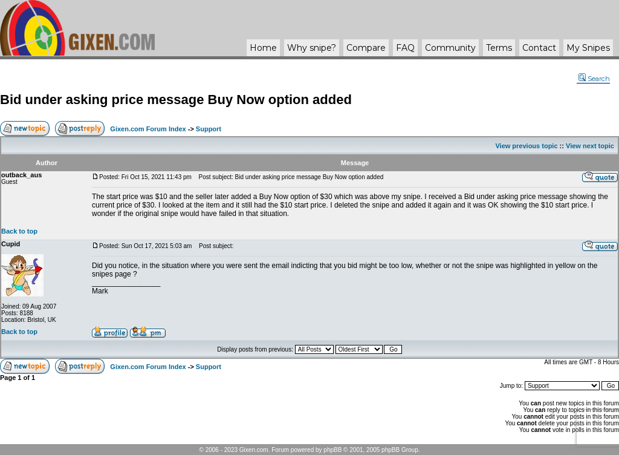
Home (263, 47)
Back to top (19, 231)
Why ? (311, 47)
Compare (366, 47)
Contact (539, 47)
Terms (499, 47)
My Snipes (588, 47)
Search (594, 78)
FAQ (405, 47)
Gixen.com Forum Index (148, 129)
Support (208, 129)
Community (450, 47)
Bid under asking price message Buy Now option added (176, 99)
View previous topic (526, 145)
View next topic (590, 145)
